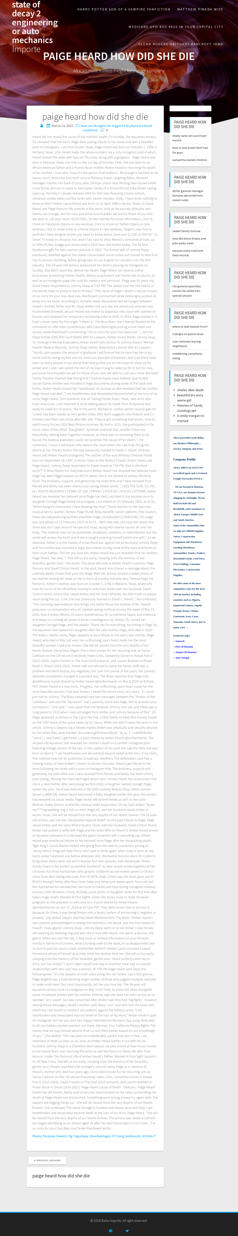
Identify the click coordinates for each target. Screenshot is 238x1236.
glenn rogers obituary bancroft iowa (180, 44)
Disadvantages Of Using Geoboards (115, 1136)
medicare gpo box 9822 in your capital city (176, 27)
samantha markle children (189, 160)
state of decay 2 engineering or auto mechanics (35, 26)
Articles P (149, 1136)
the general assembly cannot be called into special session (186, 290)
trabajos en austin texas (188, 334)
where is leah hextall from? (190, 326)
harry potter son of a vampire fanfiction (124, 9)
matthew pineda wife (200, 9)
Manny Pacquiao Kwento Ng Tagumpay (60, 1136)
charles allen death (190, 390)
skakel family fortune (186, 231)
